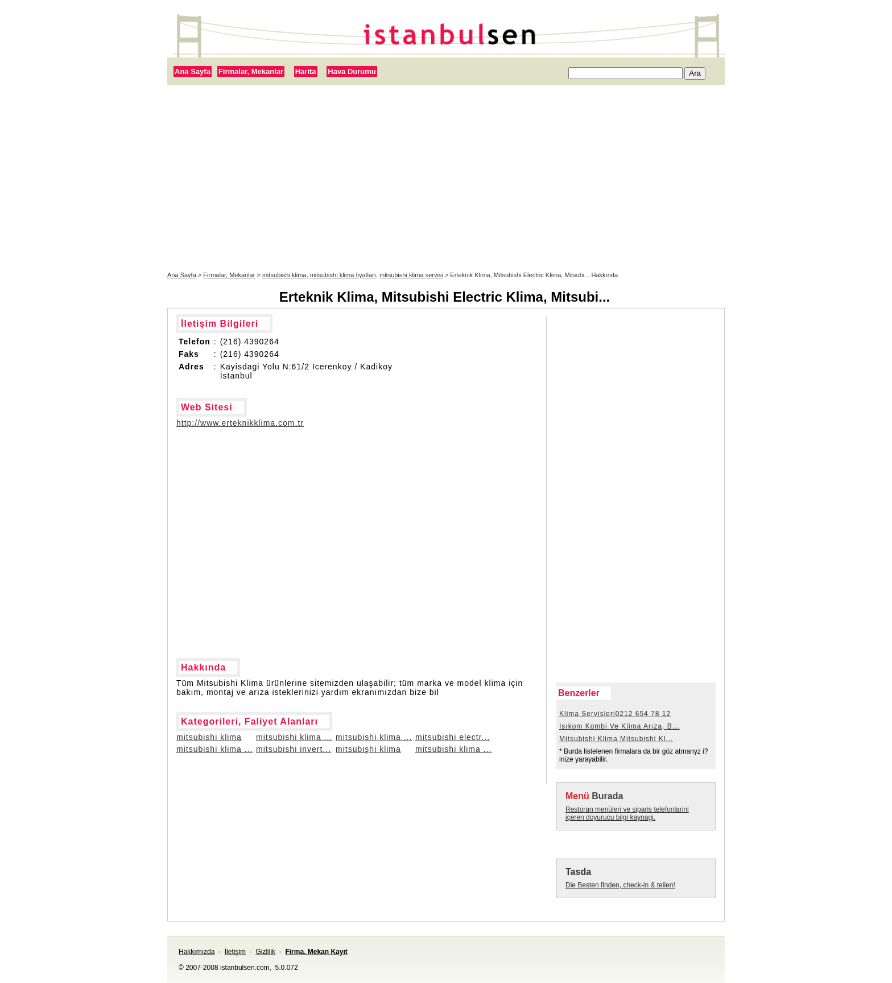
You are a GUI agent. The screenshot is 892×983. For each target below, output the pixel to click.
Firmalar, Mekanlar (250, 71)
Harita (305, 71)
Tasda (578, 872)
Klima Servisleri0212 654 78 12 (615, 714)
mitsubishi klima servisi (411, 275)
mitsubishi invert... (293, 749)
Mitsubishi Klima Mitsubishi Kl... (616, 739)
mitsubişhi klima (368, 749)
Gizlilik (265, 952)
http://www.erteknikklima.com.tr (240, 422)
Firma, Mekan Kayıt (316, 952)
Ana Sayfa (192, 71)
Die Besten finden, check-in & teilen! (620, 885)
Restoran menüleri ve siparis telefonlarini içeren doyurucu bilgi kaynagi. (627, 813)
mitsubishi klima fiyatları (343, 275)
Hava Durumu (352, 71)
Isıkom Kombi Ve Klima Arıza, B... (619, 726)
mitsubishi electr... (452, 737)
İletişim (235, 952)
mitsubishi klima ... (294, 737)
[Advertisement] (446, 178)
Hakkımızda (196, 952)
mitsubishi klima (284, 275)
